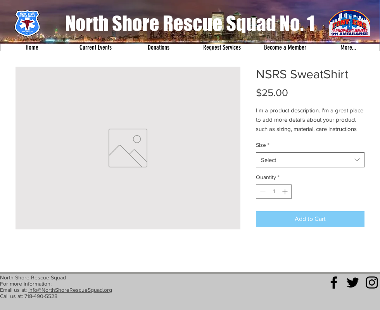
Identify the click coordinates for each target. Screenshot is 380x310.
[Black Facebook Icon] (334, 282)
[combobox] (310, 159)
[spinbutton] (274, 191)
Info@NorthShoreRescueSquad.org (70, 290)
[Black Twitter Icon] (353, 282)
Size (262, 145)
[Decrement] (262, 191)
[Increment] (285, 191)
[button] (95, 47)
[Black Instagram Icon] (372, 282)
